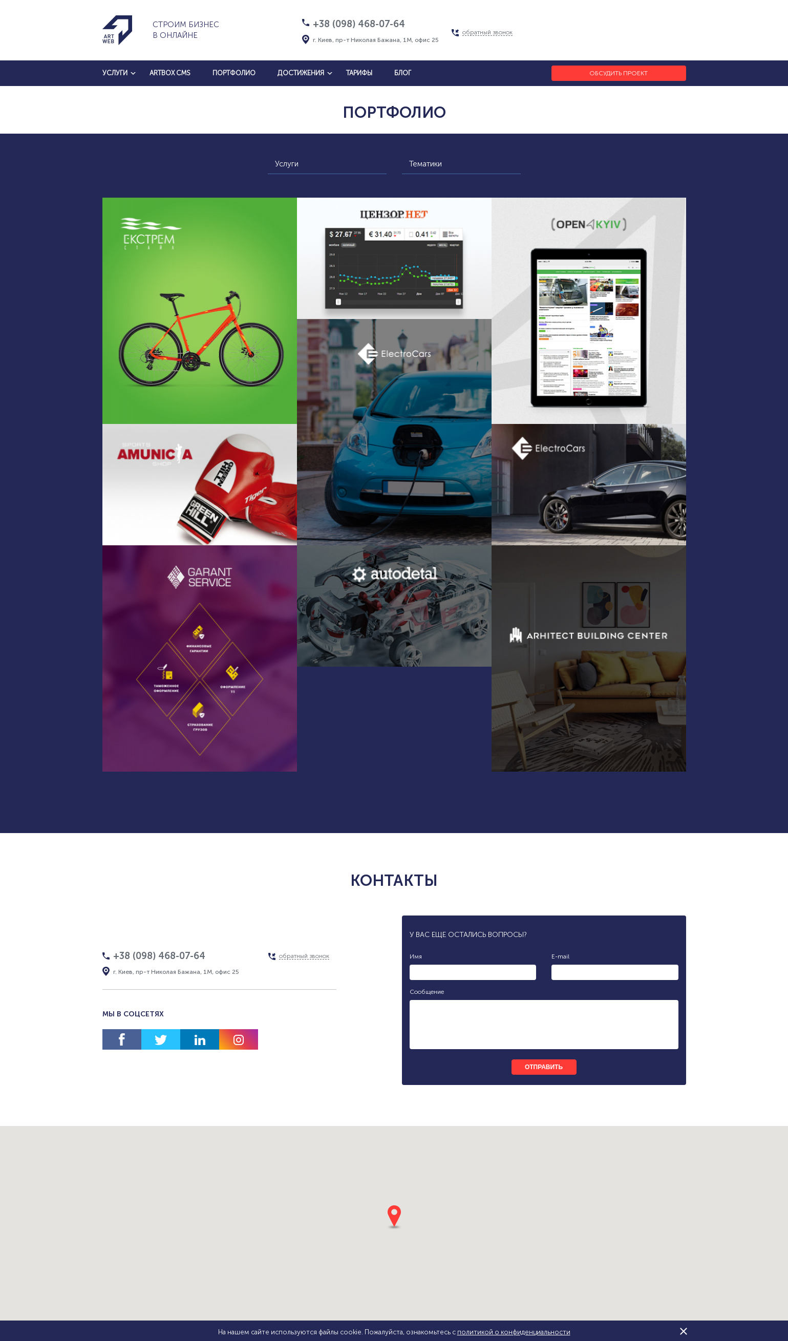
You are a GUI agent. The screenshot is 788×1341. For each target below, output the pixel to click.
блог (402, 73)
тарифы (359, 73)
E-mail (560, 956)
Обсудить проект (618, 73)
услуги (114, 73)
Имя (416, 956)
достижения (301, 73)
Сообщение (427, 991)
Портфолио (233, 73)
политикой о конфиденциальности (513, 1332)
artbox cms (170, 73)
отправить (544, 1067)
